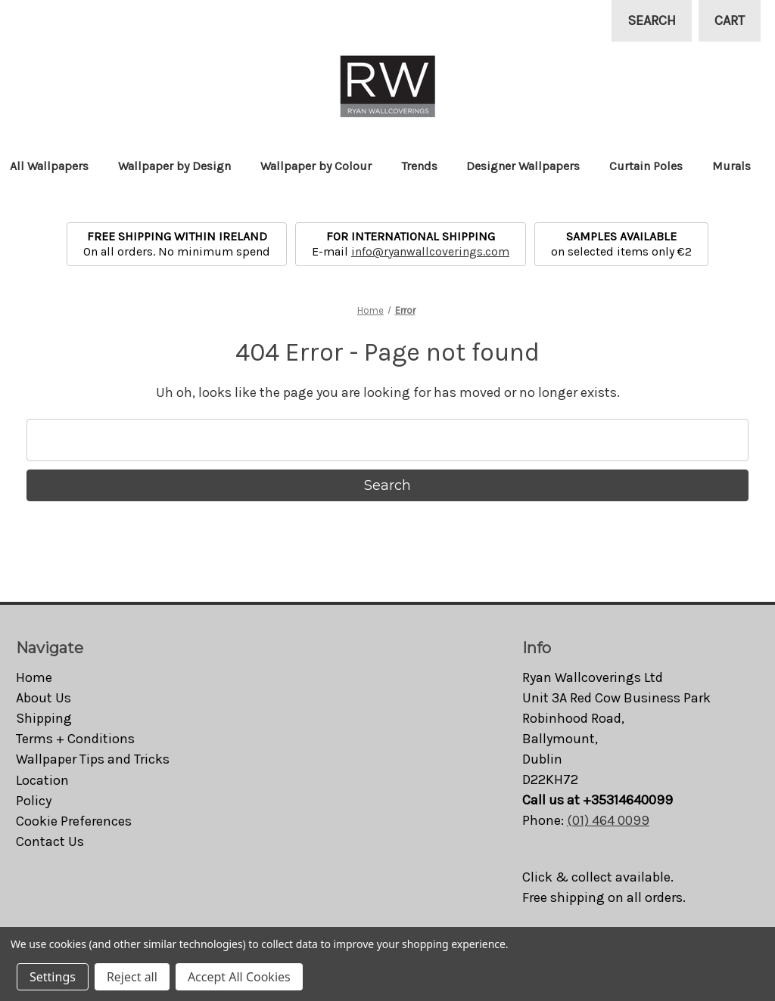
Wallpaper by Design (181, 166)
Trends (426, 166)
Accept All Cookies (239, 976)
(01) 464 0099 (608, 820)
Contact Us (50, 841)
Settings (53, 976)
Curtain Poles (653, 166)
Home (34, 677)
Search (651, 20)
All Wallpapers (56, 166)
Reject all (132, 976)
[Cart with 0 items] (729, 21)
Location (42, 780)
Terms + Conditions (75, 738)
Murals (738, 166)
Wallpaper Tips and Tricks (93, 759)
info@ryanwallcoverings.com (430, 251)
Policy (33, 800)
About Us (43, 698)
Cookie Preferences (74, 821)
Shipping (44, 718)
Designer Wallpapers (530, 166)
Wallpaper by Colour (323, 166)
